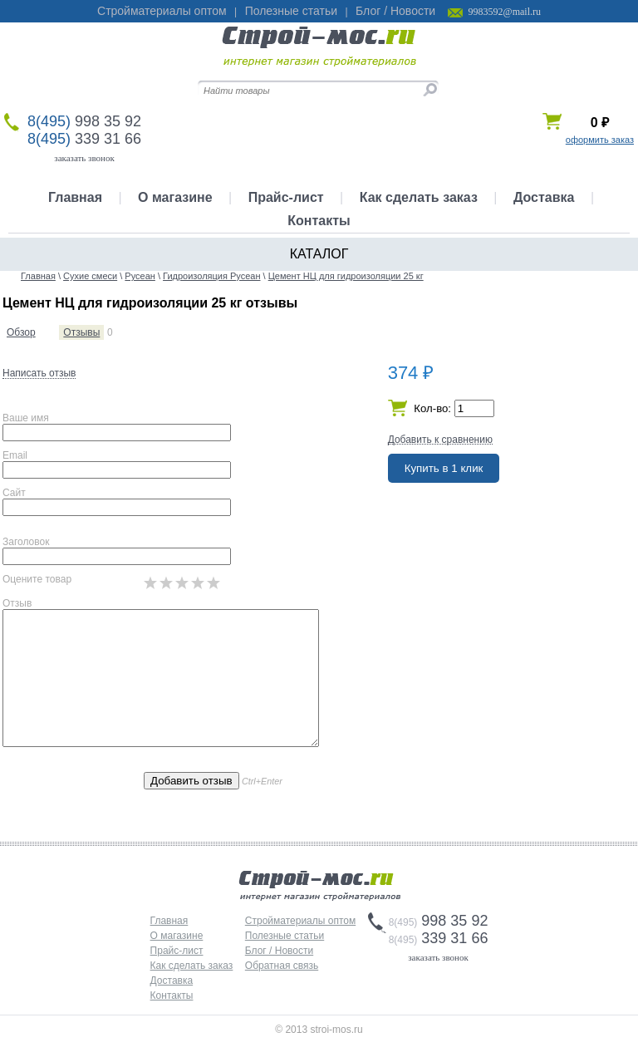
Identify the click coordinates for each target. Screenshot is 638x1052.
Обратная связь (281, 965)
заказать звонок (84, 158)
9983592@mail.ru (505, 11)
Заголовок (25, 542)
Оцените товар (36, 579)
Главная (75, 197)
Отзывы (81, 332)
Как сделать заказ (419, 197)
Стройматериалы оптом (162, 10)
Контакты (318, 221)
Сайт (14, 493)
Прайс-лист (286, 197)
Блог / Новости (395, 10)
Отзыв (17, 603)
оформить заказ (600, 140)
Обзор (21, 332)
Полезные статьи (291, 10)
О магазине (175, 197)
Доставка (544, 197)
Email (14, 455)
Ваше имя (25, 418)
